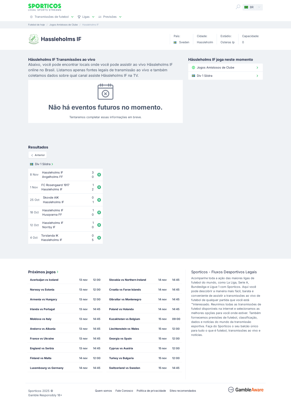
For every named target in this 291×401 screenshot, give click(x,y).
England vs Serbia (42, 348)
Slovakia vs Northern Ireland (127, 279)
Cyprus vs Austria (121, 348)
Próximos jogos (43, 272)
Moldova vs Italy (40, 319)
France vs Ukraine (42, 338)
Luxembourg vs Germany (46, 368)
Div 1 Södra (42, 164)
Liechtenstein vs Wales (124, 328)
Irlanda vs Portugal (42, 309)
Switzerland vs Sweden (124, 368)
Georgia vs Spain (120, 338)
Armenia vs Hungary (43, 299)
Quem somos (103, 390)
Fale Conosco (124, 390)
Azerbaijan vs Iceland (44, 279)
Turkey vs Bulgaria (121, 358)
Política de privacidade (151, 390)
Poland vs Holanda (121, 309)
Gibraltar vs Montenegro (125, 299)
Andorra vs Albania (42, 328)
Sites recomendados (183, 390)
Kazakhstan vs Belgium (124, 319)
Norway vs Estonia (42, 289)
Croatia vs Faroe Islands (125, 289)
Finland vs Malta (40, 358)
